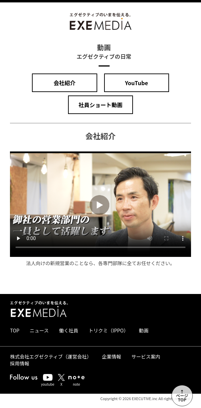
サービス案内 (145, 356)
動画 (143, 330)
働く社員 (68, 330)
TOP (14, 330)
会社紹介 (65, 83)
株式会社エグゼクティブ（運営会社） (50, 356)
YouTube (136, 83)
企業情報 (111, 356)
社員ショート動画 (100, 105)
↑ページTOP (182, 395)
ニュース (39, 330)
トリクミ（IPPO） (109, 330)
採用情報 (19, 363)
